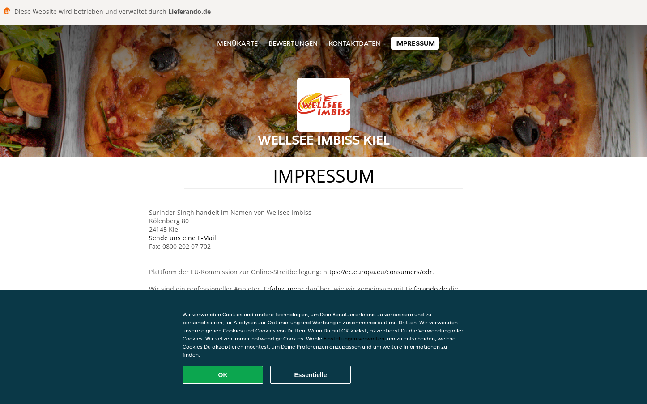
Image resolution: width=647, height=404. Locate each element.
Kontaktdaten (354, 43)
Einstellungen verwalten (354, 338)
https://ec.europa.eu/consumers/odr (377, 272)
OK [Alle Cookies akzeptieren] (223, 374)
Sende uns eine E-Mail (182, 238)
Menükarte (237, 43)
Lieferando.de (426, 289)
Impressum (415, 43)
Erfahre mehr (284, 289)
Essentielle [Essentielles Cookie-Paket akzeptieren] (310, 374)
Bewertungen (293, 43)
